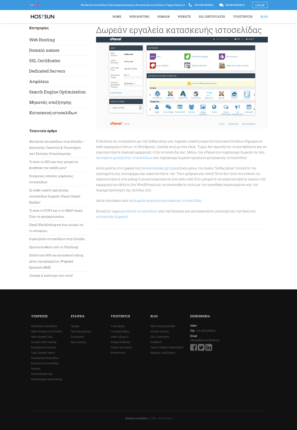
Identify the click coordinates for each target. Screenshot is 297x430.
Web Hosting (42, 39)
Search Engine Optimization (57, 92)
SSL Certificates (44, 60)
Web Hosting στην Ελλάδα (46, 331)
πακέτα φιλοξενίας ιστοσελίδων (126, 157)
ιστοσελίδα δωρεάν (111, 216)
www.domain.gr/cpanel (162, 168)
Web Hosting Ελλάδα (162, 326)
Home (117, 16)
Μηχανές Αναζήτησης (162, 352)
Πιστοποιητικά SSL (42, 373)
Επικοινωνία (118, 352)
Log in (260, 5)
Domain (163, 16)
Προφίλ (75, 326)
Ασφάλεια (39, 81)
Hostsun (42, 16)
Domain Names (159, 331)
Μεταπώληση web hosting (46, 379)
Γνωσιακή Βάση (120, 331)
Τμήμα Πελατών (175, 4)
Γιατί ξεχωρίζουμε (81, 331)
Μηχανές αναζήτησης (50, 102)
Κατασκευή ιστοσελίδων (53, 112)
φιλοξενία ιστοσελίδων (139, 211)
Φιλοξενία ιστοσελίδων (44, 326)
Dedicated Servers (47, 71)
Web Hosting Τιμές (42, 336)
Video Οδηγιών (119, 336)
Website (184, 16)
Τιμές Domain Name (43, 352)
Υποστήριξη (118, 326)
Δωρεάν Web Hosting (43, 342)
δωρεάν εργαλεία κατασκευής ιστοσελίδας (168, 200)
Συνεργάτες (77, 336)
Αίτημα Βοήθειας (120, 342)
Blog (264, 16)
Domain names (44, 50)
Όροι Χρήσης (78, 342)
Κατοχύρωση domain (121, 4)
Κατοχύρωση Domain (43, 347)
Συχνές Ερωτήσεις (121, 347)
